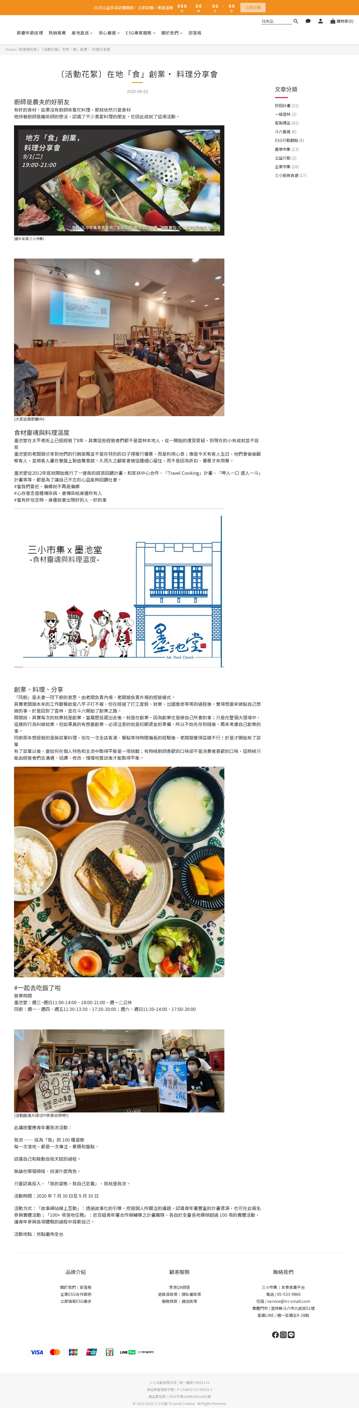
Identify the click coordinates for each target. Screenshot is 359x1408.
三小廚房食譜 (291, 155)
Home (11, 49)
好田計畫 (287, 86)
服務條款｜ (171, 1301)
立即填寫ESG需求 (75, 1301)
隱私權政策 (191, 1294)
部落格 (195, 33)
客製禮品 (287, 103)
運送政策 (189, 1301)
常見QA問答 (179, 1287)
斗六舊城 (285, 112)
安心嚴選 (109, 33)
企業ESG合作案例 (75, 1294)
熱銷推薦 (57, 33)
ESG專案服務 (141, 33)
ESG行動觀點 (289, 120)
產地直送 (82, 33)
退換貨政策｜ (169, 1294)
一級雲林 (285, 94)
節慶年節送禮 (30, 33)
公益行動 (285, 138)
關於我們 (172, 33)
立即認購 (253, 7)
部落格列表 (28, 49)
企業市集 (287, 147)
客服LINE (265, 1315)
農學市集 (287, 129)
